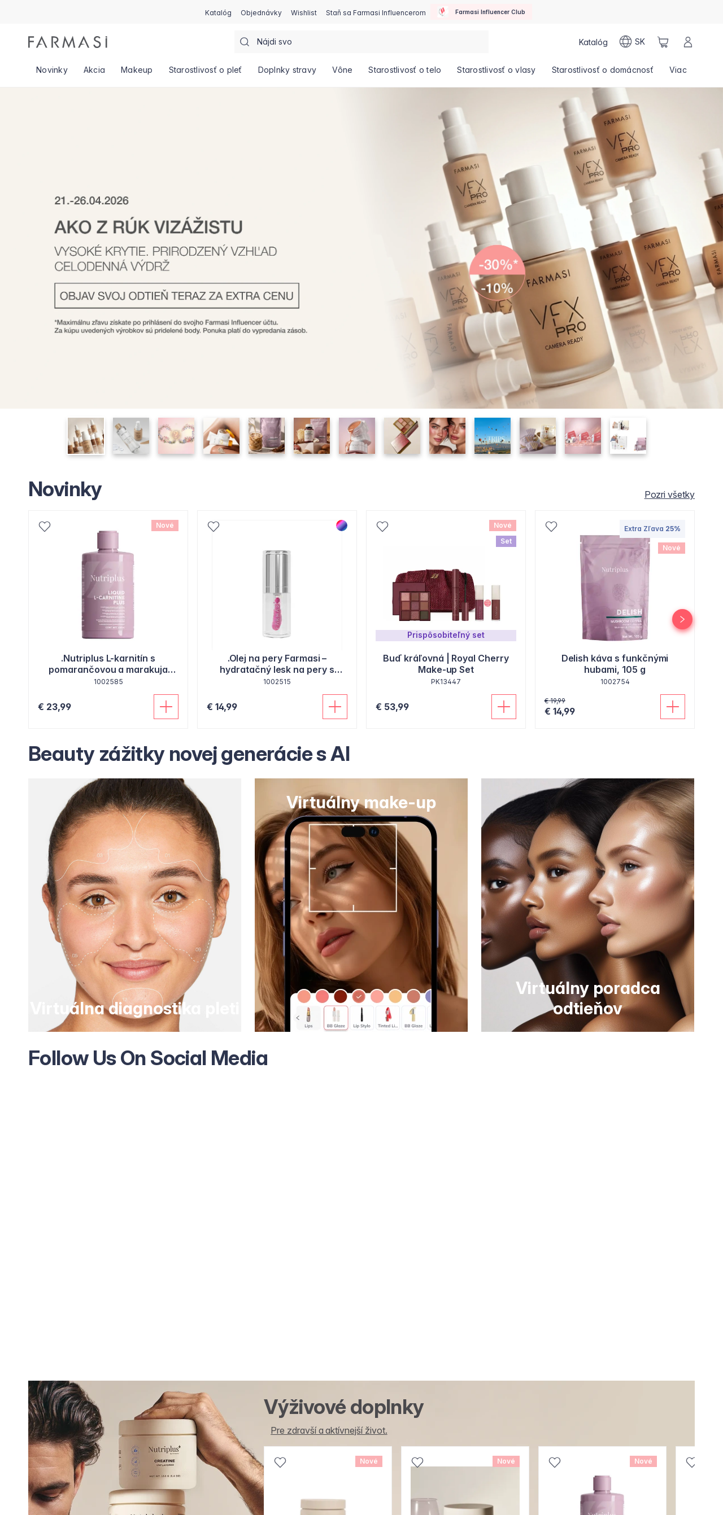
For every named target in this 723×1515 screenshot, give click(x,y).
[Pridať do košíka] (166, 706)
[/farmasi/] (67, 42)
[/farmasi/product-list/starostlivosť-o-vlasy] (496, 73)
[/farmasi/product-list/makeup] (137, 73)
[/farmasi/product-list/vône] (342, 73)
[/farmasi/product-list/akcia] (94, 73)
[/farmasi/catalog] (218, 12)
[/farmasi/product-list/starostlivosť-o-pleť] (205, 73)
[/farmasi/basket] (663, 42)
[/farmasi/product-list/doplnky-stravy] (287, 73)
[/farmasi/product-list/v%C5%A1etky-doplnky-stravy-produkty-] (325, 1430)
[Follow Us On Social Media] (361, 1225)
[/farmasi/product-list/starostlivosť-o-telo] (404, 73)
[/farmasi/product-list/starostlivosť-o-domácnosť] (602, 73)
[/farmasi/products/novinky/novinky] (666, 494)
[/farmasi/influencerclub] (481, 12)
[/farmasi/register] (261, 12)
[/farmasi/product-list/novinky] (52, 73)
